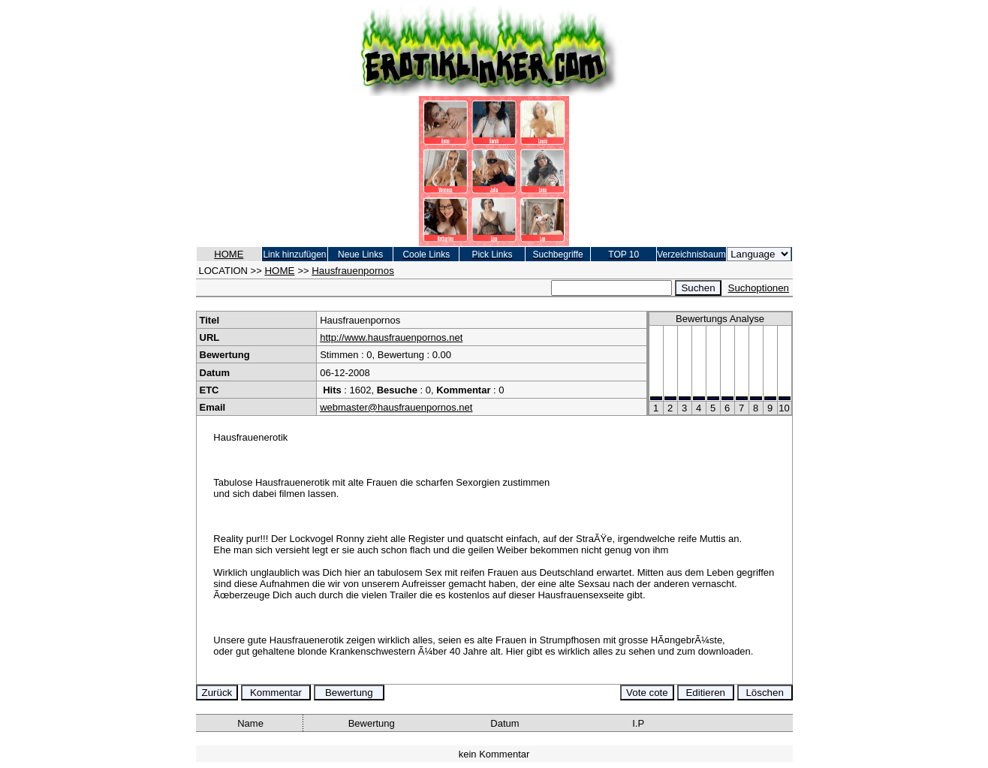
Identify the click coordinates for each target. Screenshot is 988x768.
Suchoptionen (759, 288)
